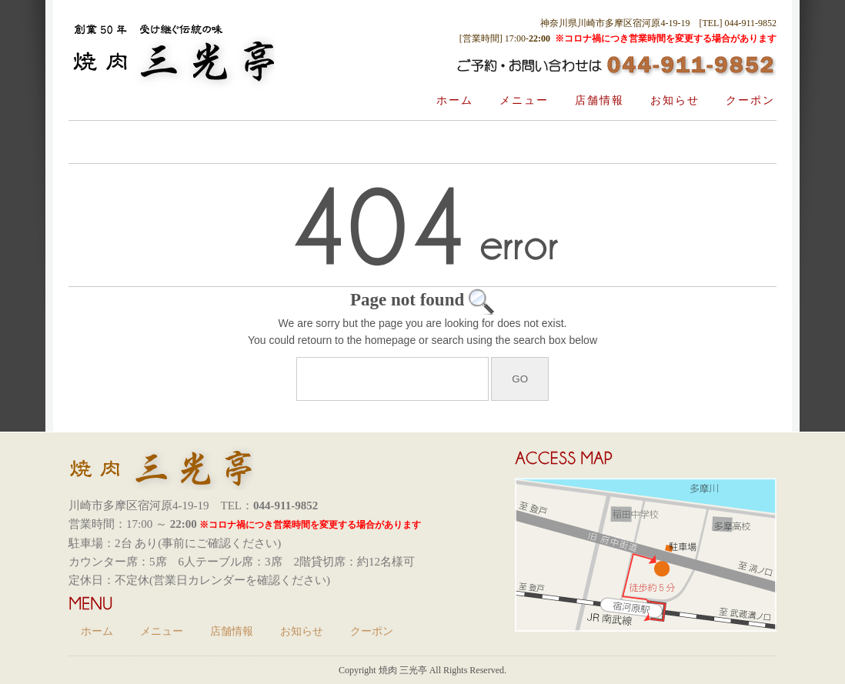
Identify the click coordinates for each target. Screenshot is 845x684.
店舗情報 (599, 100)
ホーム (454, 100)
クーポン (750, 100)
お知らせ (675, 100)
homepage (390, 340)
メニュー (524, 100)
